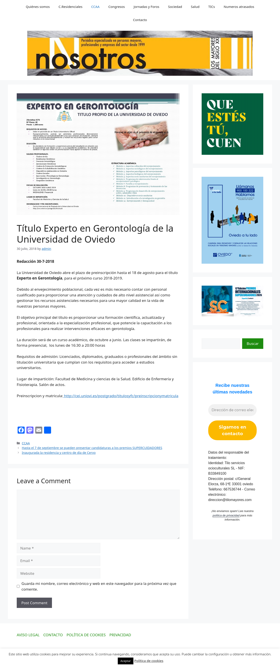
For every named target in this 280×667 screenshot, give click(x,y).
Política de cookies (148, 660)
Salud (195, 6)
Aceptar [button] (125, 661)
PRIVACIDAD (120, 634)
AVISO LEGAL (28, 634)
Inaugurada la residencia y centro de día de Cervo (59, 453)
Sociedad (175, 6)
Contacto (140, 20)
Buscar (253, 343)
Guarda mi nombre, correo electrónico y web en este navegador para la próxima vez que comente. (99, 586)
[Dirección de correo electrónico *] (232, 410)
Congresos (116, 6)
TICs (211, 6)
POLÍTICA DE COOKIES (86, 634)
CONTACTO (53, 634)
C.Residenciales (70, 6)
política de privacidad (226, 515)
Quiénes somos (38, 6)
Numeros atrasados (239, 6)
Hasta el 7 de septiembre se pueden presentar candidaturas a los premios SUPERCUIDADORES (92, 448)
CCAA (95, 6)
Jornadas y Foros (146, 6)
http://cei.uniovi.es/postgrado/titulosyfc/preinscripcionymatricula (121, 395)
